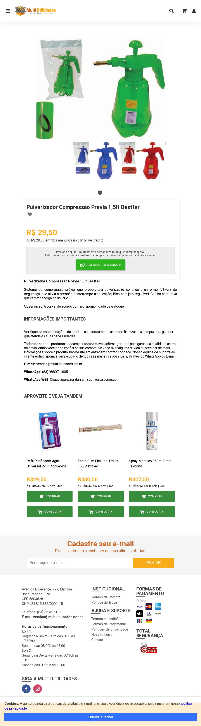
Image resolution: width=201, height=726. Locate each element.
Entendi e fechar (100, 717)
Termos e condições (107, 619)
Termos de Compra (105, 597)
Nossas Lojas (102, 635)
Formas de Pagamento (108, 624)
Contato (97, 640)
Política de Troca (104, 602)
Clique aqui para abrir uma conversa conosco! (84, 379)
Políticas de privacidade (109, 629)
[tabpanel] (100, 109)
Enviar (153, 562)
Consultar (52, 511)
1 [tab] (100, 192)
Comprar (53, 496)
